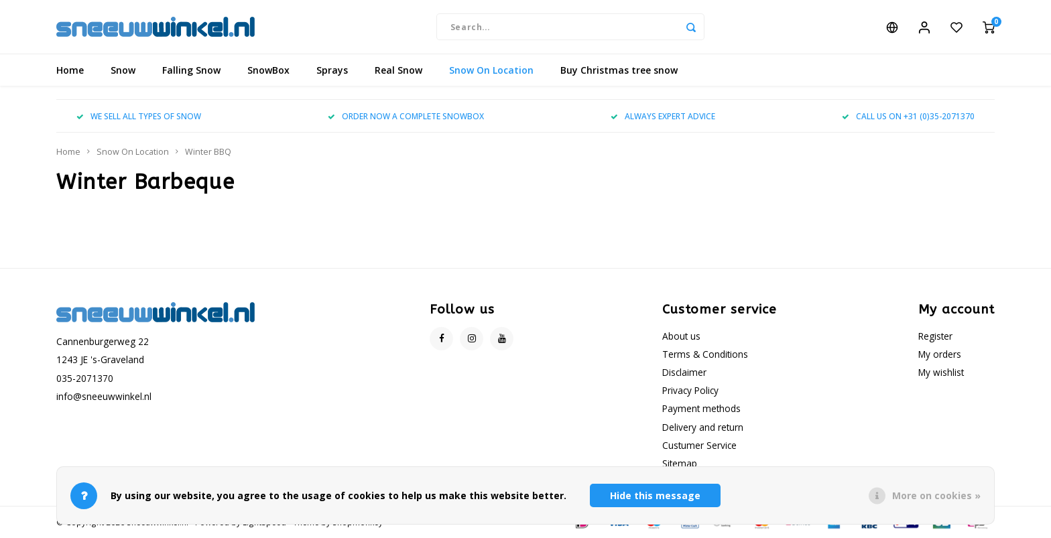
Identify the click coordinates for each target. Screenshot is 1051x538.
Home (70, 70)
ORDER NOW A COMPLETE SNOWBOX (406, 116)
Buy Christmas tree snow (619, 70)
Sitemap (679, 463)
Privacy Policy (690, 390)
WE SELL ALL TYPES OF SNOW (138, 116)
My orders (939, 354)
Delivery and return (702, 427)
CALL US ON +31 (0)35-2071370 (908, 116)
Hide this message (655, 495)
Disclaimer (684, 372)
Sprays (332, 70)
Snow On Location (491, 70)
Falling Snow (191, 70)
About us (681, 336)
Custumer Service (699, 445)
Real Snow (398, 70)
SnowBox (268, 70)
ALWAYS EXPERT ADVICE (663, 116)
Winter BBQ (208, 151)
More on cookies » (936, 495)
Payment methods (701, 408)
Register (935, 336)
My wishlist (941, 372)
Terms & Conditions (705, 354)
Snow (123, 70)
